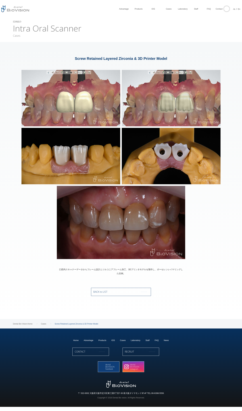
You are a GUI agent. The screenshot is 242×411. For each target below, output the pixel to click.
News (166, 343)
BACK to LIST (121, 293)
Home (76, 343)
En (234, 9)
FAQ (157, 343)
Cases (123, 343)
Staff (147, 343)
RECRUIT (146, 355)
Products (102, 343)
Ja (229, 9)
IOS (113, 343)
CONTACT (95, 355)
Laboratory (135, 343)
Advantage (88, 343)
